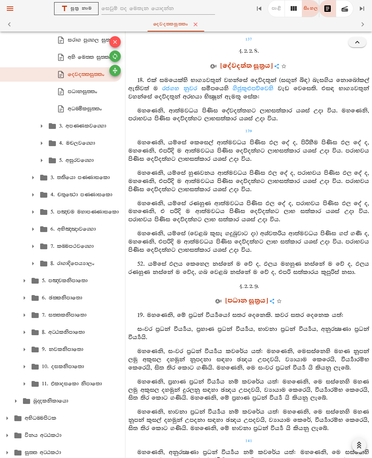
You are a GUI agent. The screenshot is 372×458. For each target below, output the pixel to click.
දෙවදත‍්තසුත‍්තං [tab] (187, 24)
